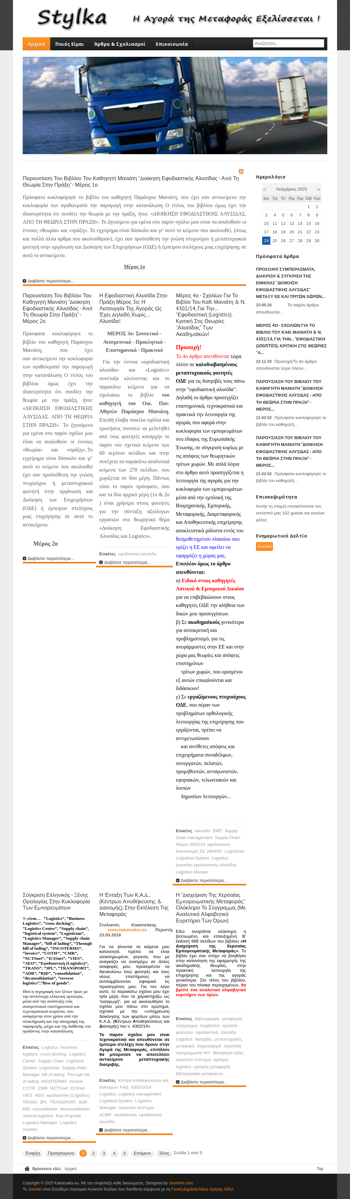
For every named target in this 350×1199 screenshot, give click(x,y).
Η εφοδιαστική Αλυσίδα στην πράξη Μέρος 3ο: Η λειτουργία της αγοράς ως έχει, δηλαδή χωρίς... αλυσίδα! (133, 308)
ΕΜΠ (217, 830)
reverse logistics (38, 1115)
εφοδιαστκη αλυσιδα (137, 553)
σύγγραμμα (187, 1025)
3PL (43, 1102)
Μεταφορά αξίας (228, 1052)
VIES (27, 1095)
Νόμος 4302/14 (190, 844)
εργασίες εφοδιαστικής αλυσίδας (206, 864)
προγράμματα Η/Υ (193, 1052)
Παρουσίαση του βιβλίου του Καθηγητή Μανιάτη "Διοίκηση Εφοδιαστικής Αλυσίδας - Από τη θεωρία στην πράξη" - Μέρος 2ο (57, 308)
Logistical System (192, 858)
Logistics (220, 858)
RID (26, 1108)
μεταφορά (185, 1046)
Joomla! (34, 1189)
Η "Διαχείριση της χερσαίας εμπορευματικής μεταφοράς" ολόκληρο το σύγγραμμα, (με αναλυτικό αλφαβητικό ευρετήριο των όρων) (211, 907)
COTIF (29, 1088)
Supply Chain (227, 837)
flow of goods (68, 1115)
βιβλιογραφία (207, 1018)
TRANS (30, 1102)
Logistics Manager (40, 1122)
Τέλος (164, 1153)
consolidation (44, 1108)
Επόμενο (142, 1153)
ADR (83, 1102)
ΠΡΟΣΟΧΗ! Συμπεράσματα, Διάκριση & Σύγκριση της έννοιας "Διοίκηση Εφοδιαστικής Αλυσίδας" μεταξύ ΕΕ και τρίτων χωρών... (290, 283)
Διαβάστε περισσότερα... (51, 280)
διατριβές (203, 1039)
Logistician (234, 851)
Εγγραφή (264, 546)
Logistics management (139, 1094)
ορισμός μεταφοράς (211, 1066)
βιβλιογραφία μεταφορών (199, 1073)
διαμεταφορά (209, 1046)
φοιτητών (184, 1032)
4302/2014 (141, 1087)
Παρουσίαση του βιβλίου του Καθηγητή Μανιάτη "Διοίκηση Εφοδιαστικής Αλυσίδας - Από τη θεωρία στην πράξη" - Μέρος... (289, 395)
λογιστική (232, 1046)
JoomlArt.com (181, 1183)
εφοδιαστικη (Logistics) (68, 1095)
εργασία (229, 1025)
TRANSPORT (63, 1102)
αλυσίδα (202, 830)
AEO (39, 1095)
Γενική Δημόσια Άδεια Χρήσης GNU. (202, 1189)
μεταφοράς (232, 1018)
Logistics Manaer (192, 872)
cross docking (54, 1054)
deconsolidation (75, 1108)
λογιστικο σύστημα (136, 1107)
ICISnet (77, 1088)
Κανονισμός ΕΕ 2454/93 (199, 851)
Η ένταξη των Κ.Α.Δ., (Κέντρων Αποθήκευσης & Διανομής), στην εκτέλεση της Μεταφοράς (134, 904)
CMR (43, 1088)
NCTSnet (59, 1088)
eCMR (105, 1114)
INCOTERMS (54, 1081)
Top (320, 1169)
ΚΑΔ (124, 1087)
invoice (76, 1081)
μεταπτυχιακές (228, 1039)
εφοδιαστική (218, 844)
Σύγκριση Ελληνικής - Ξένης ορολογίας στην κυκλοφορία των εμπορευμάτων (56, 901)
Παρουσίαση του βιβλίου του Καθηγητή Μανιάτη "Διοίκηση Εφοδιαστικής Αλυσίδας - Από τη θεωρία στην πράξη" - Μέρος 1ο (131, 181)
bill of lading (53, 1074)
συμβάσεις (210, 1025)
